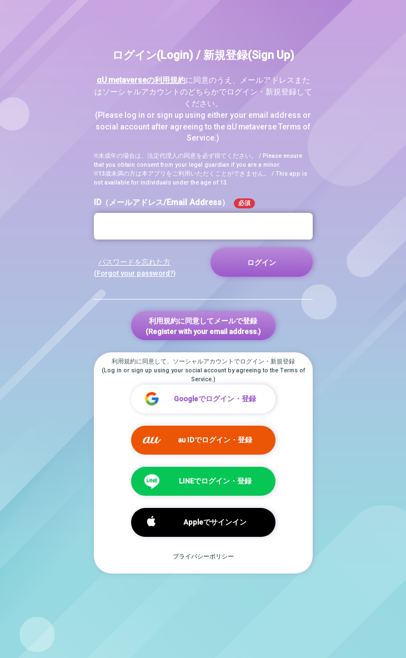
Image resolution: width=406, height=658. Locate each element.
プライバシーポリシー (203, 556)
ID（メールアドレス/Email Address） (174, 203)
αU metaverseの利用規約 (141, 80)
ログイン (261, 262)
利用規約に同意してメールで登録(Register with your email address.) (203, 326)
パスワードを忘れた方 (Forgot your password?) (135, 267)
